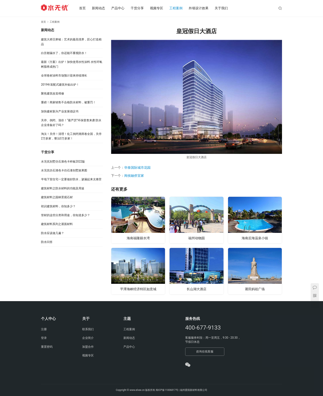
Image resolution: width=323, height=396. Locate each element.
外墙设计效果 (201, 8)
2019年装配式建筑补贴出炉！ (60, 84)
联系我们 (88, 329)
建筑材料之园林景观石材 (57, 197)
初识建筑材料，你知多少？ (58, 206)
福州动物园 (196, 238)
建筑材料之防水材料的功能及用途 (62, 188)
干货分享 (140, 8)
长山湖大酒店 (196, 289)
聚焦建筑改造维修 (52, 93)
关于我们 (224, 8)
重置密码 (47, 346)
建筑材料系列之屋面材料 (57, 224)
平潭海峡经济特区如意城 (138, 289)
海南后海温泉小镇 (255, 238)
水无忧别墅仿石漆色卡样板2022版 (63, 161)
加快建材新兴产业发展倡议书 (59, 111)
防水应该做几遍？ (52, 233)
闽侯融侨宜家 (134, 176)
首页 (85, 8)
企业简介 (88, 337)
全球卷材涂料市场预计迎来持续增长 (64, 75)
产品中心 (120, 8)
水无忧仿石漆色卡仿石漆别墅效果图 (64, 170)
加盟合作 (88, 346)
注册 (44, 329)
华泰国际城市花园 (137, 168)
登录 (44, 337)
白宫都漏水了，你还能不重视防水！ (64, 53)
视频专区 (159, 8)
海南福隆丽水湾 (138, 238)
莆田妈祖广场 (255, 289)
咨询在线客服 (204, 351)
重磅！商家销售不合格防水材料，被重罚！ (68, 102)
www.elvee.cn (137, 390)
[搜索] (280, 8)
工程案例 (178, 8)
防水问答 (47, 242)
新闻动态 (101, 8)
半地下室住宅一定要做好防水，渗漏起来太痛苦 (71, 179)
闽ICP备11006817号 (167, 390)
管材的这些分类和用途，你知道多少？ (65, 215)
